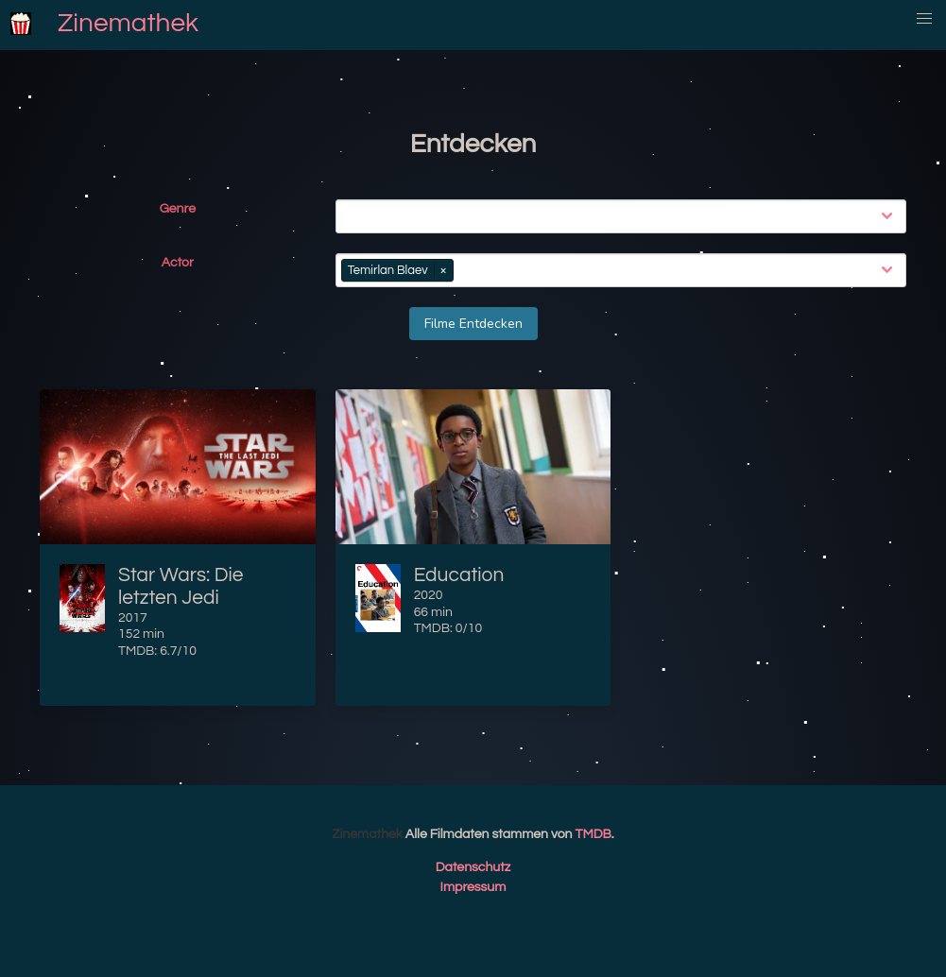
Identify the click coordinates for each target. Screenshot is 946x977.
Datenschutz (473, 867)
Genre (178, 208)
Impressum (473, 887)
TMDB (593, 834)
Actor (178, 262)
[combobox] (624, 216)
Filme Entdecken (473, 324)
